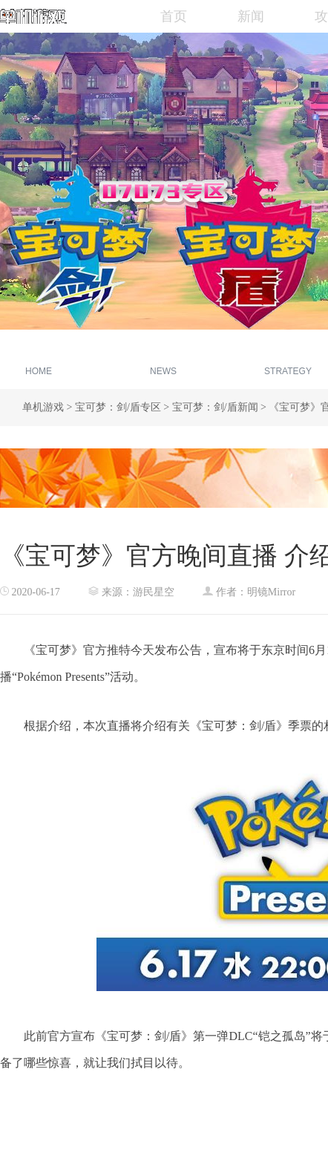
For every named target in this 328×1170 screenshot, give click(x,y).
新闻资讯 (163, 361)
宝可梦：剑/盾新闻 (215, 407)
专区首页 (38, 361)
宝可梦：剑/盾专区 (118, 407)
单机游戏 (43, 407)
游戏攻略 (288, 361)
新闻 (250, 16)
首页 (173, 16)
